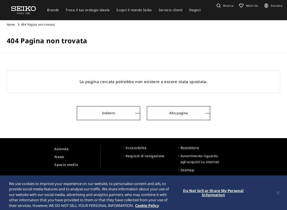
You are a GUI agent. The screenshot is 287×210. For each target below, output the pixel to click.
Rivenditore (189, 147)
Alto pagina (178, 113)
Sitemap (187, 170)
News (59, 156)
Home (11, 24)
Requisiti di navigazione (145, 156)
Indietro (108, 113)
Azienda (61, 149)
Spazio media (66, 164)
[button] (224, 5)
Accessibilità (136, 147)
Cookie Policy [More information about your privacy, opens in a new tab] (147, 207)
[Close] (278, 194)
